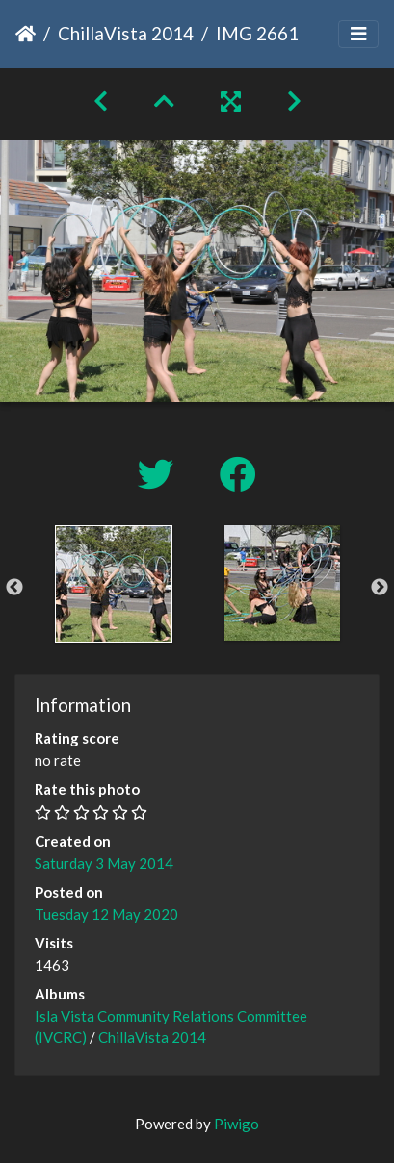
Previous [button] (14, 587)
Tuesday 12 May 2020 (106, 914)
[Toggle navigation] (358, 34)
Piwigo (236, 1123)
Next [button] (379, 587)
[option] (113, 584)
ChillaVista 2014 (126, 33)
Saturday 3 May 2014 (104, 863)
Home (25, 33)
